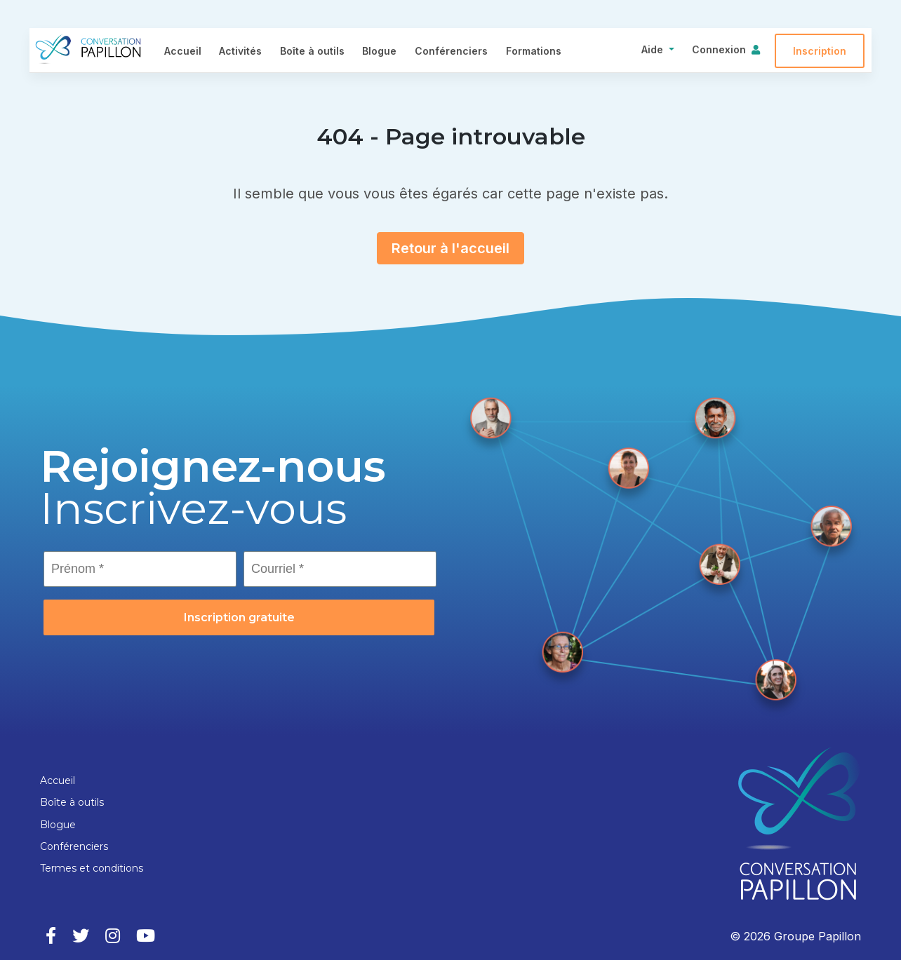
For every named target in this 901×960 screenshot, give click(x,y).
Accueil (182, 51)
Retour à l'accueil (450, 248)
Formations (533, 51)
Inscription (819, 51)
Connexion (719, 49)
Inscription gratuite (239, 617)
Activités (240, 51)
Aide (652, 49)
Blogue (379, 51)
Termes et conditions (91, 868)
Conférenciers (451, 51)
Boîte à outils (312, 51)
